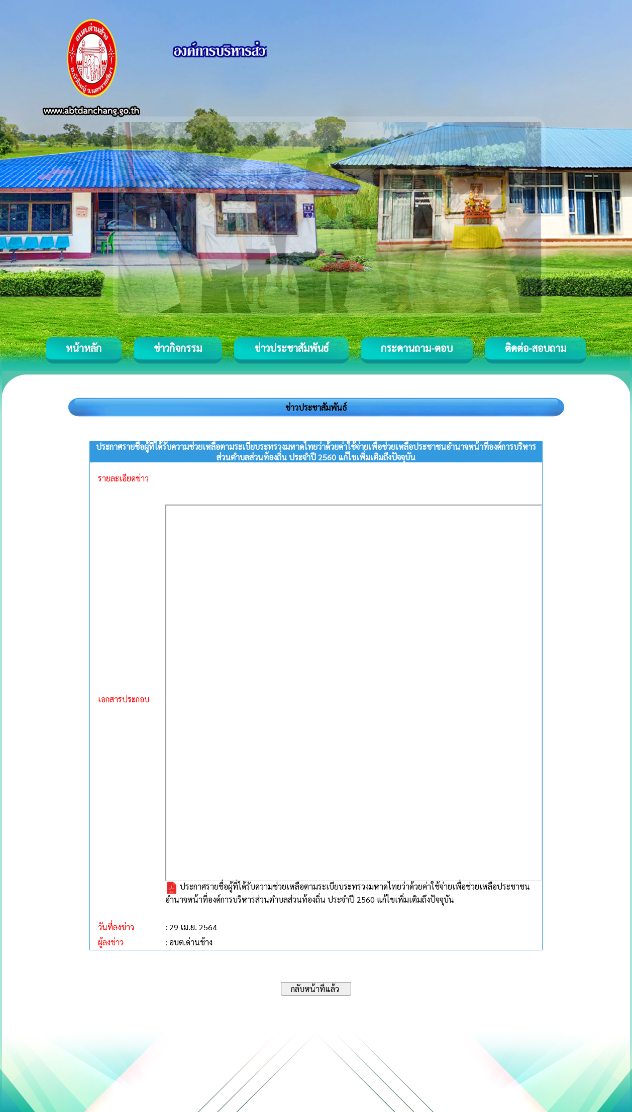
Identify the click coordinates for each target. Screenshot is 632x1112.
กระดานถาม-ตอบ (417, 347)
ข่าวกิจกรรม (178, 347)
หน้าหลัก (83, 347)
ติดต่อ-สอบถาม (535, 347)
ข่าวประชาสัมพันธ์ (291, 347)
